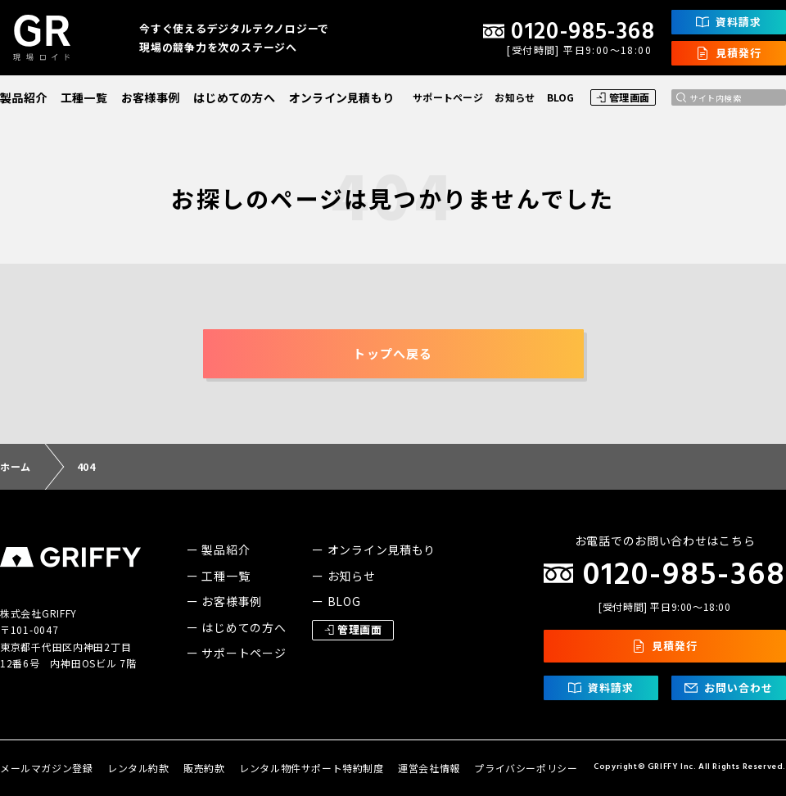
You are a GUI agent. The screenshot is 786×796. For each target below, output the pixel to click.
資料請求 (728, 21)
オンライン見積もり (342, 97)
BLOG (561, 97)
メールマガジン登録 (46, 768)
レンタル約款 (138, 768)
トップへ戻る (392, 353)
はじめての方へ (234, 97)
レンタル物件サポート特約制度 (311, 768)
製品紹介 (23, 97)
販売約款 (203, 768)
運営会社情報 (429, 768)
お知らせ (515, 97)
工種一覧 (84, 97)
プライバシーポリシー (525, 768)
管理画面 (623, 97)
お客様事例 (150, 97)
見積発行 (728, 53)
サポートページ (448, 97)
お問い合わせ (728, 687)
